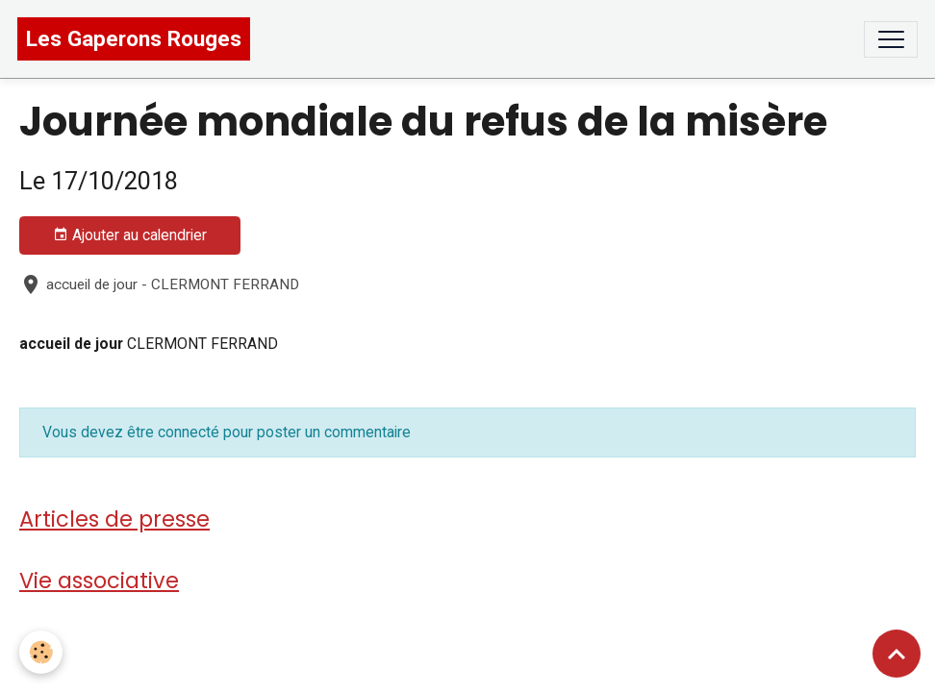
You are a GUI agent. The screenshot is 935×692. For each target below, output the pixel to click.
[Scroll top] (896, 654)
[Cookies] (41, 652)
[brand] (133, 39)
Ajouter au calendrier (130, 235)
